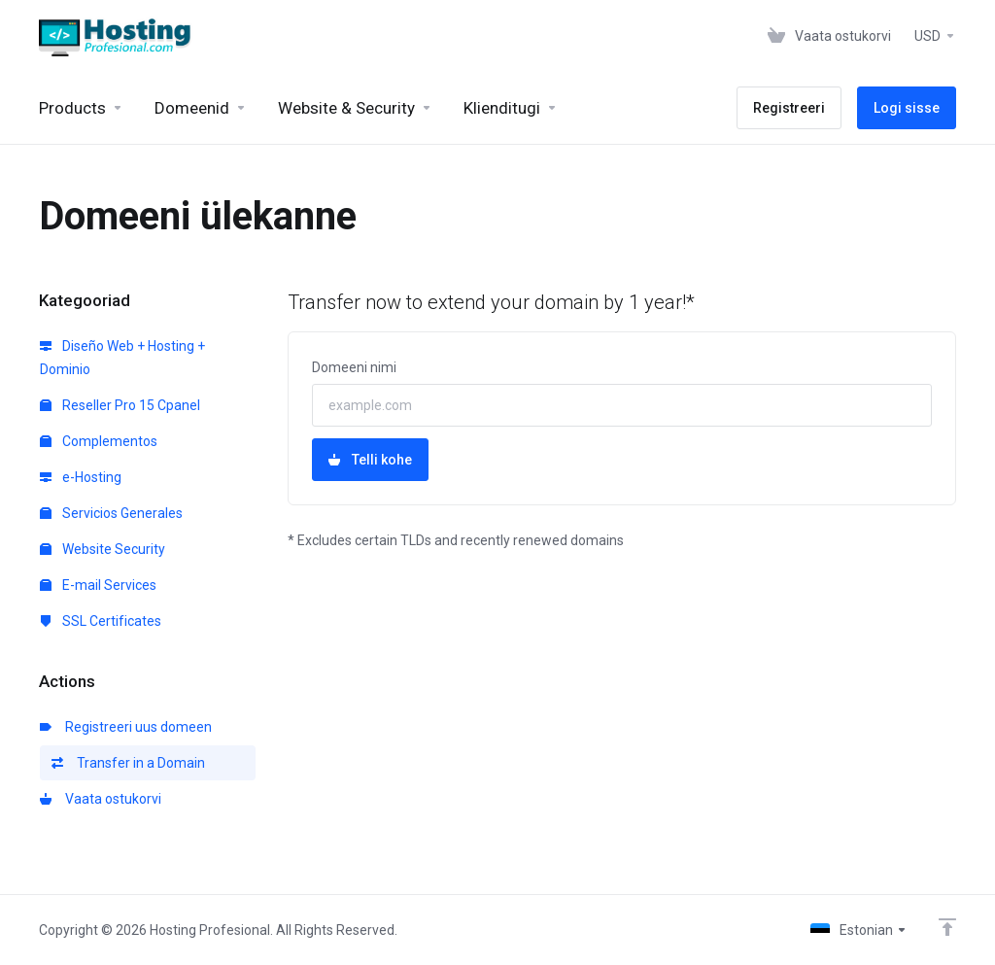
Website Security (102, 549)
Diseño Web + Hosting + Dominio (122, 357)
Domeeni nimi (354, 367)
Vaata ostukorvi (100, 799)
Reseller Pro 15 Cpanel (120, 405)
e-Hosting (80, 477)
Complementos (98, 441)
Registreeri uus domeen (126, 727)
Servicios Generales (111, 513)
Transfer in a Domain (128, 763)
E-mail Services (98, 585)
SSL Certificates (100, 621)
